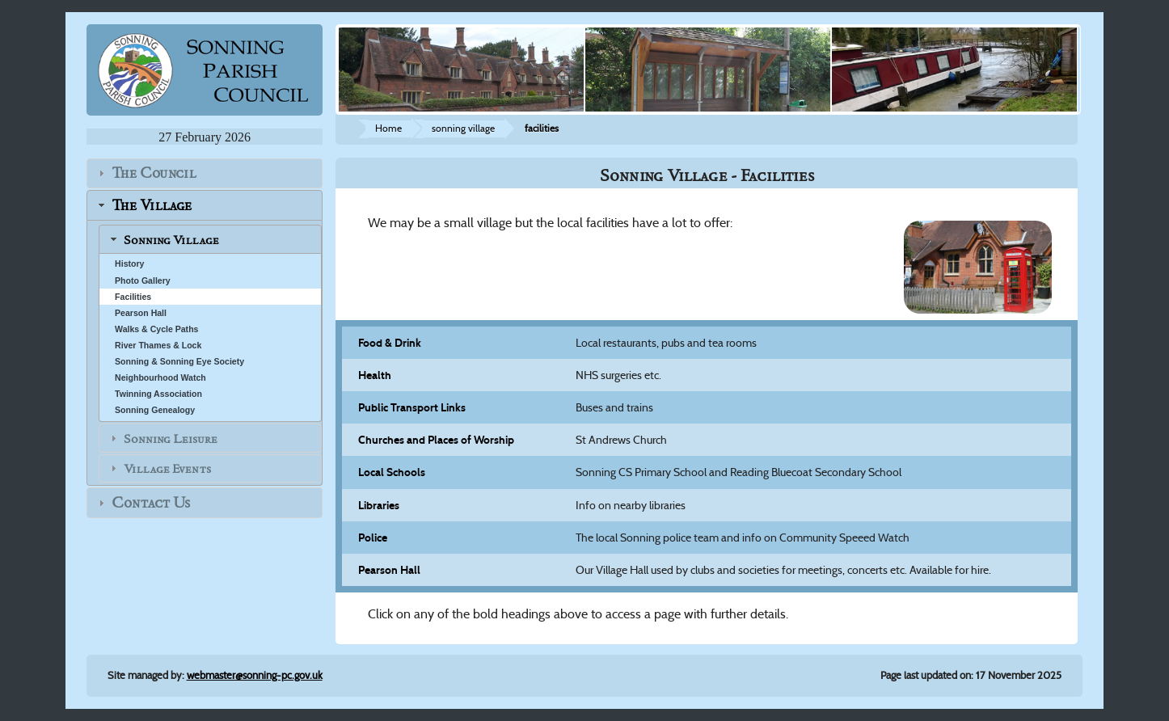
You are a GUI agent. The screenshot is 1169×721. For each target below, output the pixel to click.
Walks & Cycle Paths (156, 329)
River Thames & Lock (158, 345)
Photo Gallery (143, 280)
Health (374, 375)
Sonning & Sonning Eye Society (179, 361)
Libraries (378, 505)
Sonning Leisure (170, 438)
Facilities (133, 296)
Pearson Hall (141, 313)
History (129, 263)
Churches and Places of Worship (436, 439)
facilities (542, 128)
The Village (152, 205)
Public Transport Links (412, 407)
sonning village (463, 128)
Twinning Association (158, 393)
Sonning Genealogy (155, 410)
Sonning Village (171, 240)
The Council (154, 173)
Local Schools (391, 472)
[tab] (205, 173)
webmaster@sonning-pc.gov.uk (255, 675)
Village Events (167, 468)
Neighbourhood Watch (160, 377)
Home (388, 128)
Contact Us (151, 503)
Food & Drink (389, 342)
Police (372, 537)
